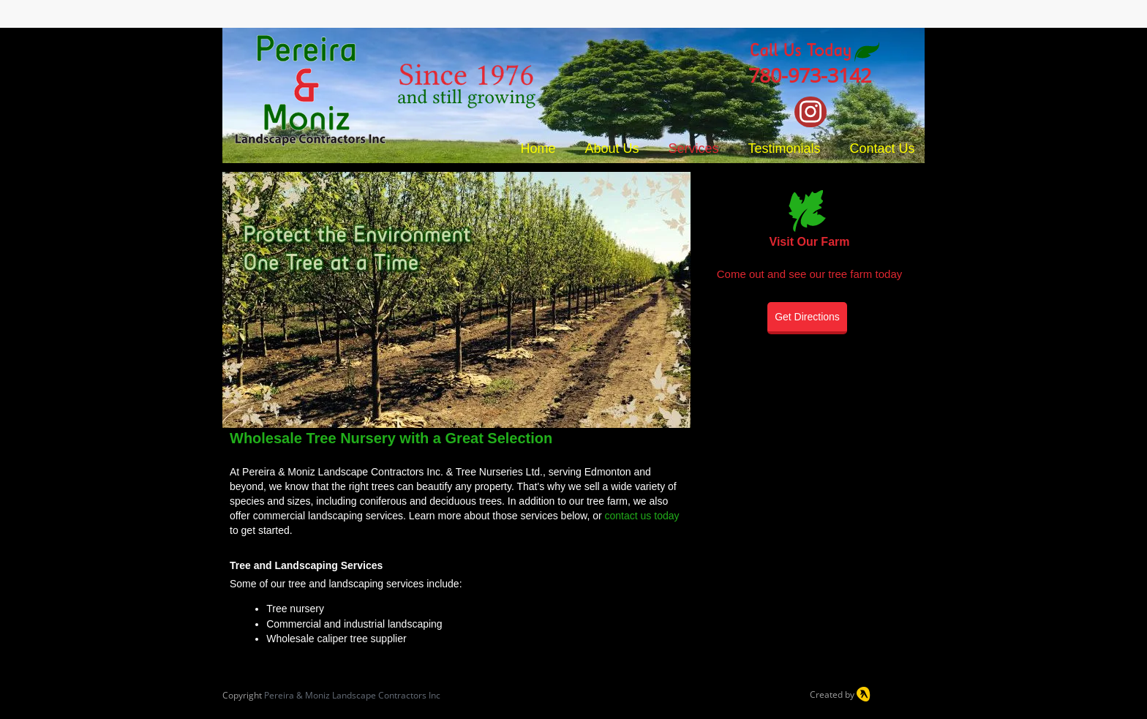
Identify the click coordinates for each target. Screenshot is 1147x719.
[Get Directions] (807, 318)
